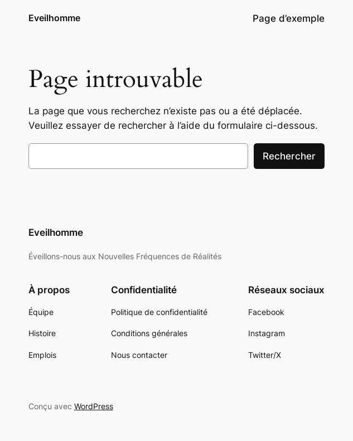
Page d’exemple (289, 18)
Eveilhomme (54, 18)
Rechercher (289, 156)
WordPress (93, 406)
